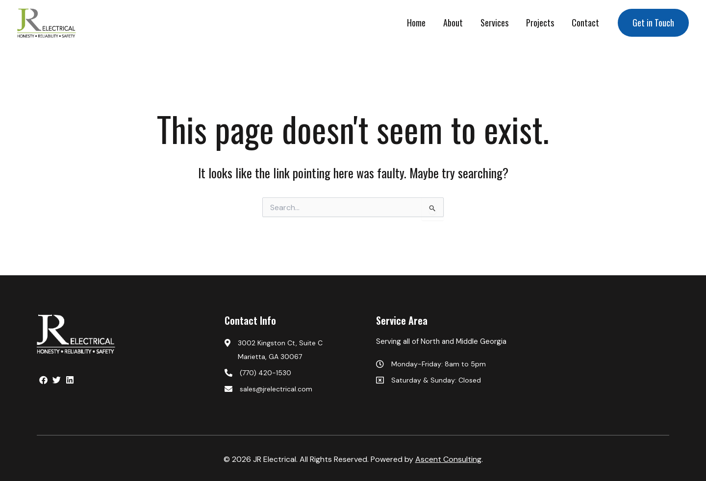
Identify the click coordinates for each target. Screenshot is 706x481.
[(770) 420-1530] (295, 373)
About (453, 22)
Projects (540, 22)
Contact (585, 22)
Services (494, 22)
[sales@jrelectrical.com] (295, 389)
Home (416, 22)
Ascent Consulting (448, 459)
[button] (653, 23)
